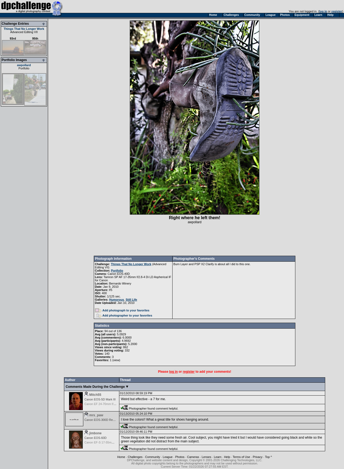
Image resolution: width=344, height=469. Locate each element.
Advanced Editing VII (24, 32)
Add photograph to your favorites (122, 310)
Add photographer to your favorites (124, 315)
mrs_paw (96, 415)
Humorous (116, 299)
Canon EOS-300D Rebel (100, 419)
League (168, 457)
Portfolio (24, 68)
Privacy (257, 457)
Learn (217, 457)
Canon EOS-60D (95, 437)
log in (323, 11)
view (116, 360)
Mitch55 (95, 395)
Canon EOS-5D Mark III (100, 399)
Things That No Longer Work (24, 28)
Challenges (135, 457)
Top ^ (268, 457)
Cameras (193, 457)
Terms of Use (241, 457)
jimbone (95, 433)
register (336, 11)
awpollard (24, 65)
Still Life (131, 299)
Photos (179, 457)
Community (152, 457)
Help (227, 457)
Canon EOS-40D (119, 273)
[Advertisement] (194, 240)
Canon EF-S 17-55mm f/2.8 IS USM (107, 442)
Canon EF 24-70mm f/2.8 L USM (105, 404)
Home (121, 457)
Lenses (206, 457)
